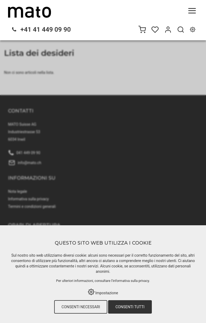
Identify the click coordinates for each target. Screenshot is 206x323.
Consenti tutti (129, 307)
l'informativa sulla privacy (130, 281)
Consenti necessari (80, 307)
